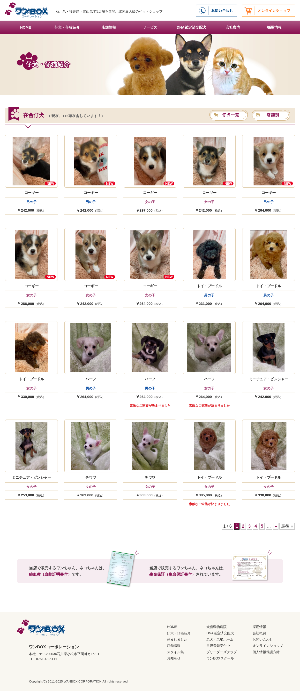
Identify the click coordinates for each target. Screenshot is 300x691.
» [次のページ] (276, 526)
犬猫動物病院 (216, 627)
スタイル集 (175, 652)
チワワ (90, 477)
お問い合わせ (263, 639)
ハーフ (90, 379)
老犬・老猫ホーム (219, 639)
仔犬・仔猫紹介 (67, 27)
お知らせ (173, 658)
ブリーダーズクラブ (221, 652)
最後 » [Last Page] (287, 526)
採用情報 (274, 27)
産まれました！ (179, 639)
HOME (25, 27)
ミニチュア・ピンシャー (268, 379)
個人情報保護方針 (266, 652)
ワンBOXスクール (220, 658)
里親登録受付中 (218, 646)
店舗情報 (108, 27)
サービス (150, 27)
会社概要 (259, 633)
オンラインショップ (268, 646)
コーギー (31, 193)
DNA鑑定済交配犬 (191, 27)
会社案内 (233, 27)
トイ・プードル (209, 286)
